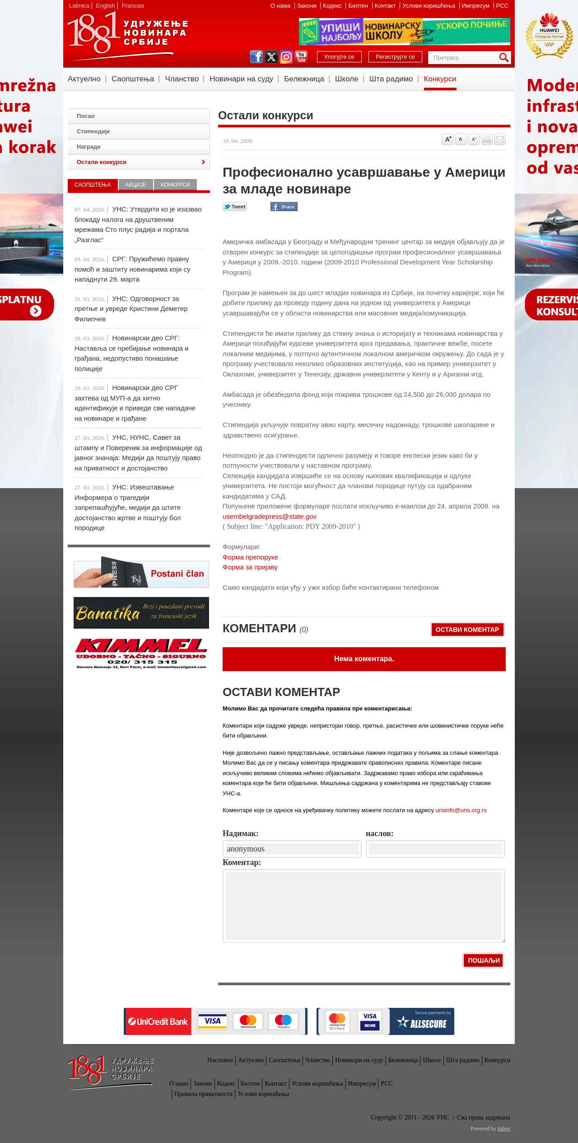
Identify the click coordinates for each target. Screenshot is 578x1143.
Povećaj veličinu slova (447, 139)
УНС (127, 36)
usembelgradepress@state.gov (270, 516)
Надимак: (241, 833)
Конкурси (440, 79)
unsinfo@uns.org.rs (461, 810)
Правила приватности (203, 1094)
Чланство (182, 79)
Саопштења (133, 79)
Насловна (220, 1060)
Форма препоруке (250, 557)
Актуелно (84, 79)
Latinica (79, 5)
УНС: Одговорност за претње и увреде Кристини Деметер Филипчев (131, 309)
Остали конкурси (101, 162)
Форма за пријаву (250, 567)
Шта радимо (391, 79)
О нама (281, 5)
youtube (301, 57)
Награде (89, 147)
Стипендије (93, 131)
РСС (502, 5)
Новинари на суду (241, 79)
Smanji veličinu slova (474, 139)
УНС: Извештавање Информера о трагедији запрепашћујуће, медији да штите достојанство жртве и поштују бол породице (128, 507)
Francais (133, 5)
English (105, 5)
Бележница (304, 79)
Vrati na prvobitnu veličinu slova (460, 139)
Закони (307, 5)
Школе (347, 79)
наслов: (380, 833)
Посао (86, 116)
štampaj (487, 139)
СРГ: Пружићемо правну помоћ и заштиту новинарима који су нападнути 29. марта (132, 269)
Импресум (476, 5)
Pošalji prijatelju (500, 139)
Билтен (358, 5)
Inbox (504, 1128)
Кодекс (333, 5)
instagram (286, 57)
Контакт (386, 5)
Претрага (506, 58)
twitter (271, 57)
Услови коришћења (429, 5)
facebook (256, 57)
